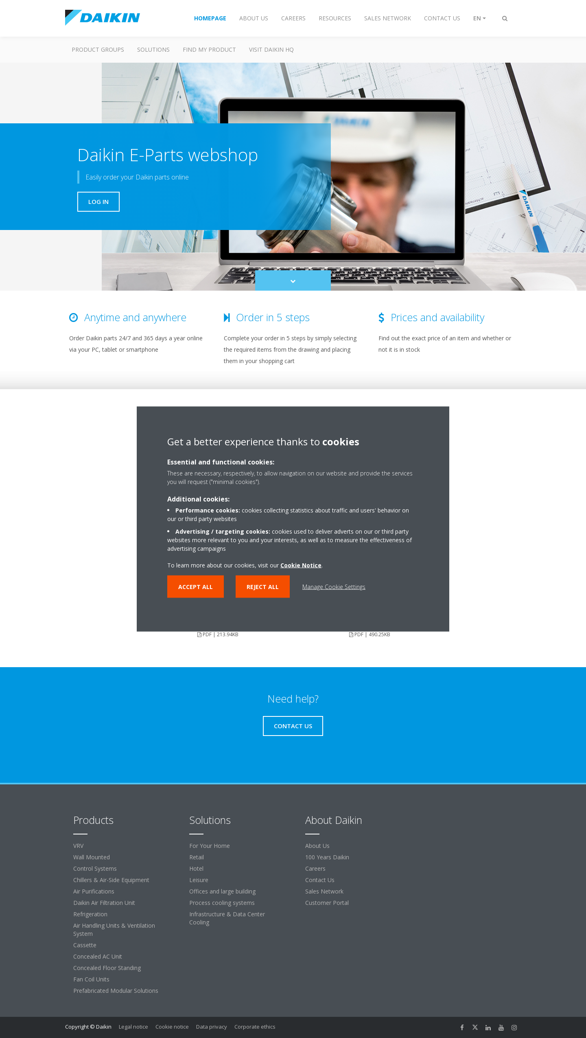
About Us (317, 846)
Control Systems (95, 868)
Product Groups (98, 49)
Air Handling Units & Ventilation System (114, 929)
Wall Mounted (91, 857)
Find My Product (209, 49)
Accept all (195, 587)
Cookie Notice (300, 565)
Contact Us (320, 880)
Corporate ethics (255, 1026)
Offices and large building (222, 891)
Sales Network (324, 891)
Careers (315, 868)
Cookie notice (172, 1026)
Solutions (153, 49)
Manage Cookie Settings (333, 587)
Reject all (263, 587)
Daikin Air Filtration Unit (104, 903)
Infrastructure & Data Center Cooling (227, 918)
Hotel (196, 868)
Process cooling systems (222, 903)
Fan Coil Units (91, 979)
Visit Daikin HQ (271, 49)
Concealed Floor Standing (107, 968)
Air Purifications (93, 891)
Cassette (84, 945)
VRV (78, 846)
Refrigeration (90, 914)
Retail (196, 857)
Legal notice (133, 1026)
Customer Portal (327, 903)
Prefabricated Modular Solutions (115, 990)
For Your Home (209, 846)
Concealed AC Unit (97, 956)
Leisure (198, 880)
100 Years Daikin (327, 857)
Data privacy (211, 1026)
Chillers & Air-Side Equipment (111, 880)
